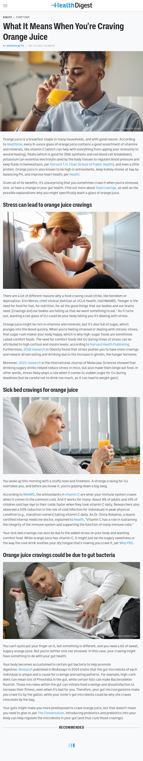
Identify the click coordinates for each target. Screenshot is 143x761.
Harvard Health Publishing (109, 344)
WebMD (29, 494)
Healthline (14, 144)
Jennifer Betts (15, 45)
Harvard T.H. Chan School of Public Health (81, 164)
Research (26, 669)
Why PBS (126, 543)
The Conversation (51, 713)
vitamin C (72, 494)
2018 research (34, 349)
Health (7, 17)
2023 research (30, 363)
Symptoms (23, 17)
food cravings (106, 188)
